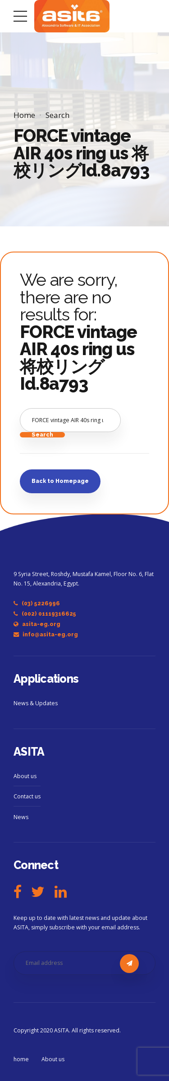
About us (25, 776)
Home (24, 115)
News (21, 817)
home (21, 1059)
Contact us (27, 796)
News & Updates (36, 703)
